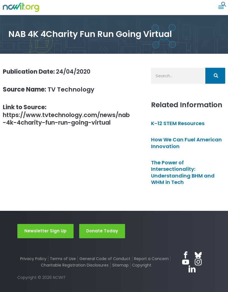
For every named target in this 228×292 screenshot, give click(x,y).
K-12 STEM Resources (178, 123)
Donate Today (102, 231)
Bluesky (198, 254)
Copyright (141, 265)
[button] (224, 5)
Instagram (198, 261)
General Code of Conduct (104, 258)
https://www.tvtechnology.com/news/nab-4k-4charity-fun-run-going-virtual (66, 115)
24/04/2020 (49, 71)
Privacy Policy (33, 258)
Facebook (185, 254)
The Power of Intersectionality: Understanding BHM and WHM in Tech (183, 172)
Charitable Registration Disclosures (75, 265)
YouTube (185, 261)
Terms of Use (63, 258)
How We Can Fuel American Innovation (186, 142)
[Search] (215, 76)
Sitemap (120, 265)
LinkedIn (192, 268)
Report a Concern (151, 258)
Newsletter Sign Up (45, 231)
